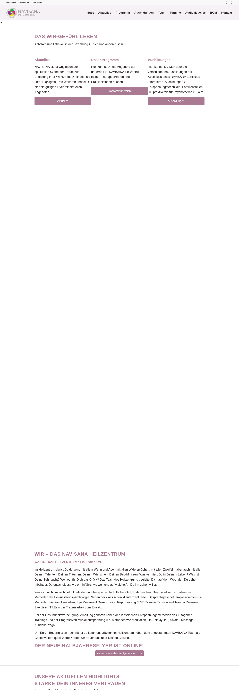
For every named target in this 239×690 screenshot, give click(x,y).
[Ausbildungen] (176, 101)
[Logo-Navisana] (23, 12)
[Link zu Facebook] (226, 2)
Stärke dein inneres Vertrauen (80, 683)
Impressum (37, 3)
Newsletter (24, 3)
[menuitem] (11, 2)
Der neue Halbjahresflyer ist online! (89, 645)
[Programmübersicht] (119, 91)
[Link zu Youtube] (231, 2)
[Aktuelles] (63, 101)
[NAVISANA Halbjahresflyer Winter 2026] (119, 653)
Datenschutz (10, 3)
